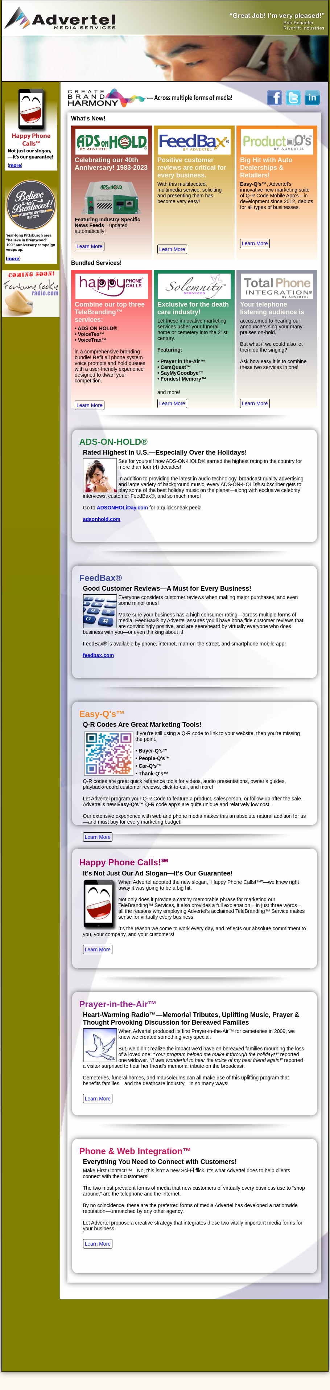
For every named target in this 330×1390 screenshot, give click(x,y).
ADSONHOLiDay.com (122, 508)
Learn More (90, 246)
